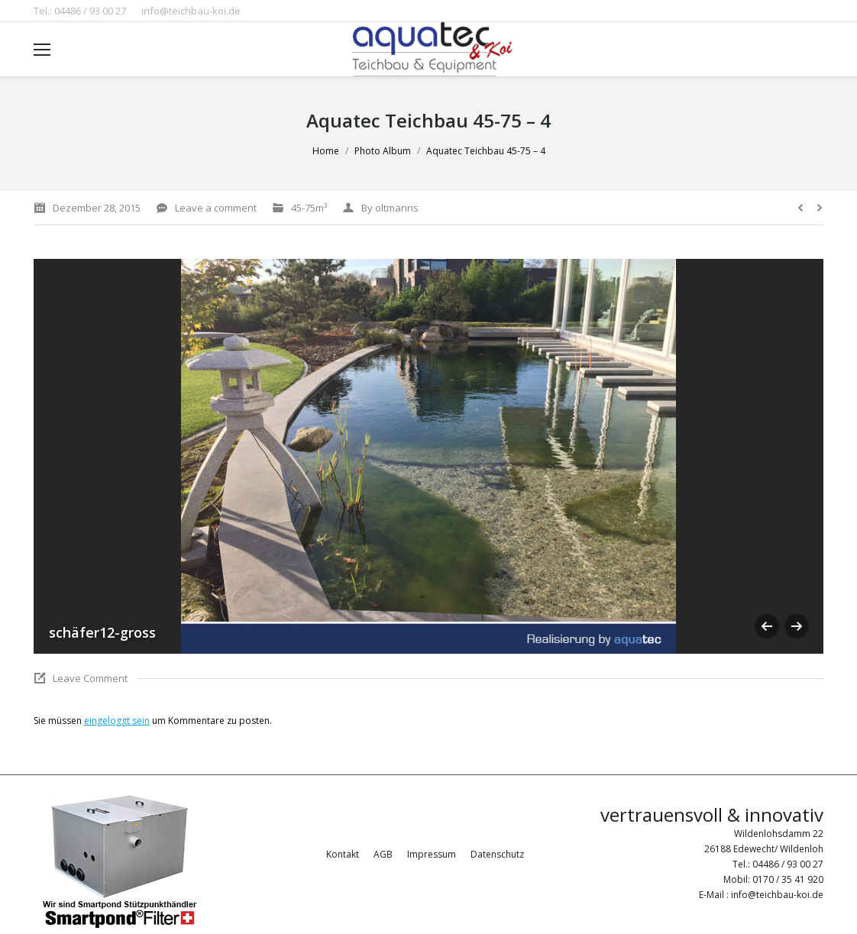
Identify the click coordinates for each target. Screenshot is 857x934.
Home (325, 150)
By (390, 208)
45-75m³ (309, 208)
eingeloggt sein (117, 720)
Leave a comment (216, 208)
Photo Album (382, 150)
